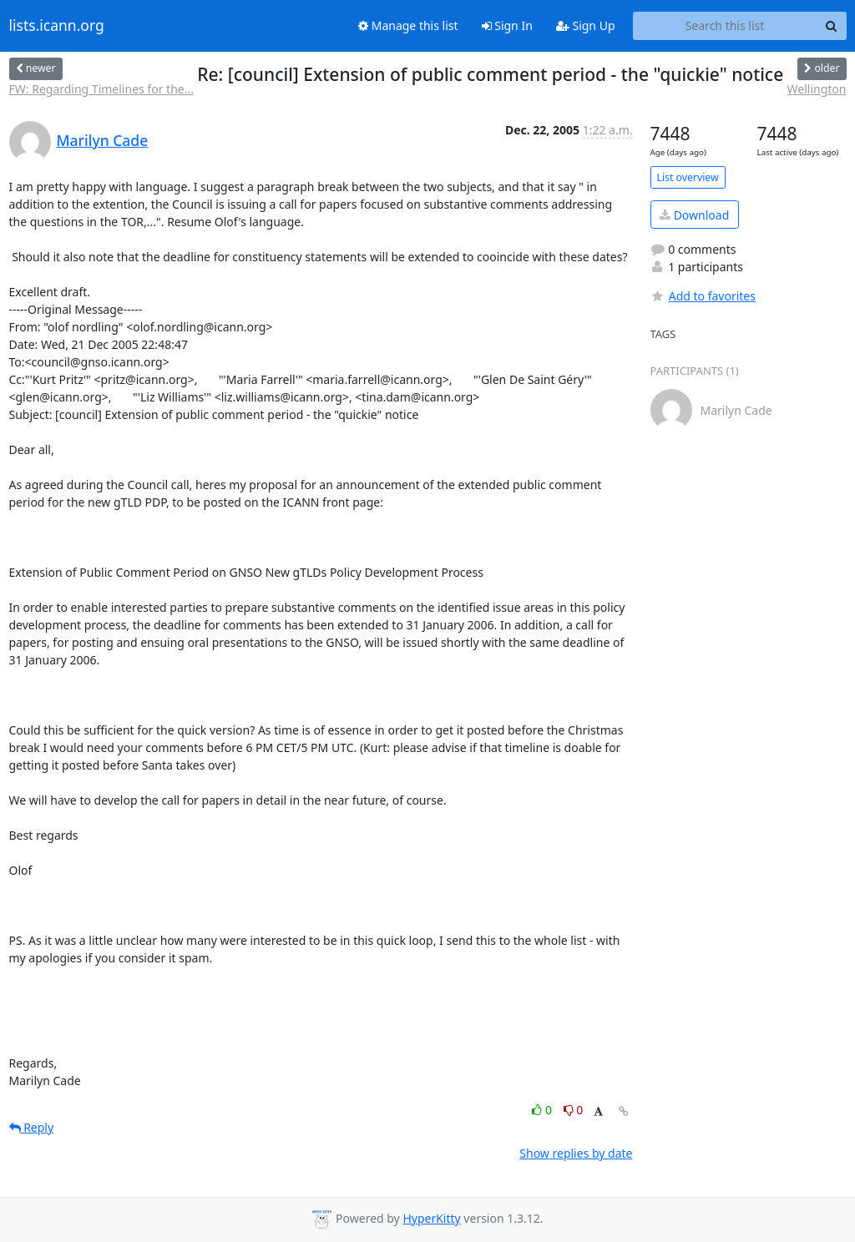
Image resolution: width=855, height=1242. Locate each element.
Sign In (507, 25)
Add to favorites (703, 296)
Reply (31, 1127)
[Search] (832, 26)
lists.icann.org (56, 26)
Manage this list (408, 25)
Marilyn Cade (103, 140)
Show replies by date (575, 1153)
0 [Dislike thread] (574, 1110)
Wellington (817, 89)
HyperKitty (431, 1218)
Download (694, 215)
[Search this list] (725, 26)
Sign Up (585, 25)
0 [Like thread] (543, 1110)
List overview (688, 177)
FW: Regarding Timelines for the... (101, 89)
